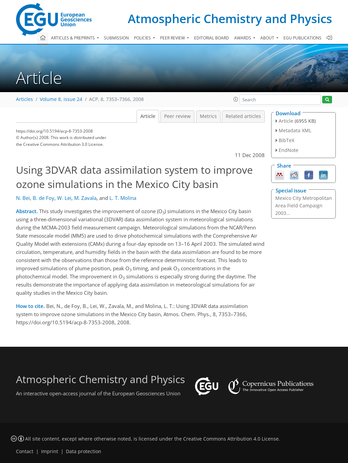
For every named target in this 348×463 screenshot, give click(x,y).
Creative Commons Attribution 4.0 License (231, 439)
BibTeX (286, 140)
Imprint (49, 451)
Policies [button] (143, 38)
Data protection (83, 451)
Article (147, 116)
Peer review (177, 116)
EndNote (288, 150)
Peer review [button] (173, 38)
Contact (24, 451)
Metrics (208, 116)
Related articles (243, 116)
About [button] (267, 38)
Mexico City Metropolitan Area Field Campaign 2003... (303, 205)
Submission (116, 38)
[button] (235, 99)
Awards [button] (243, 38)
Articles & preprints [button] (73, 38)
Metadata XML (295, 130)
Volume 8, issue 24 (61, 99)
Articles (24, 99)
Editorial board (211, 38)
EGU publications (302, 38)
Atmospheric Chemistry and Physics (230, 19)
